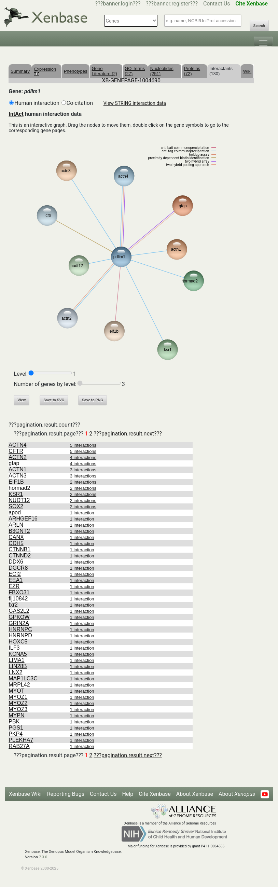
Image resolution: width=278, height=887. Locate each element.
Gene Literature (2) (104, 71)
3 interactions (83, 469)
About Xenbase (194, 794)
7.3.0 (43, 857)
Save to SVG (53, 400)
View (21, 400)
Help (127, 794)
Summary (20, 71)
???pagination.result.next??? (128, 433)
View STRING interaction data (134, 103)
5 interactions (83, 445)
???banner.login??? (118, 3)
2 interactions (83, 482)
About (237, 794)
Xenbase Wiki (25, 794)
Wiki (247, 71)
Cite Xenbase (155, 794)
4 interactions (83, 457)
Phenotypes (75, 71)
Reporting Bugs (65, 794)
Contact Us (216, 3)
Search (259, 26)
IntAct (16, 114)
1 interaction (82, 512)
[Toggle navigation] (263, 41)
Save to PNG (92, 400)
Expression (45, 71)
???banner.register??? (172, 3)
